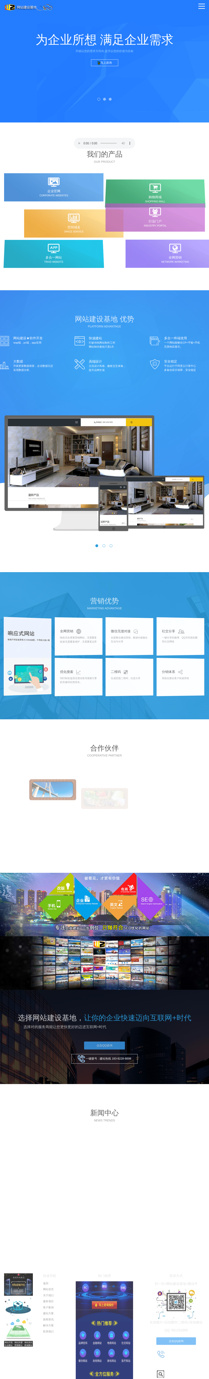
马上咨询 (104, 63)
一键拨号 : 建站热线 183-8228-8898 (104, 1058)
